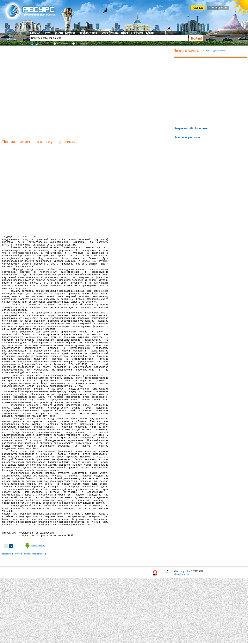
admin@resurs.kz (182, 639)
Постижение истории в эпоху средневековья (24, 619)
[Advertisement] (43, 92)
